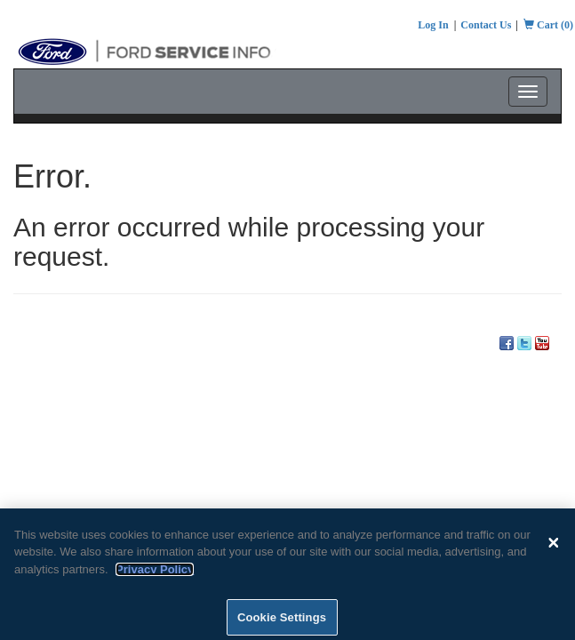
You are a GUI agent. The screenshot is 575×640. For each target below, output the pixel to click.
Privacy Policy (155, 573)
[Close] (553, 546)
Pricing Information (202, 325)
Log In (433, 25)
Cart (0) (548, 25)
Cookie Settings (281, 621)
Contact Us (485, 25)
